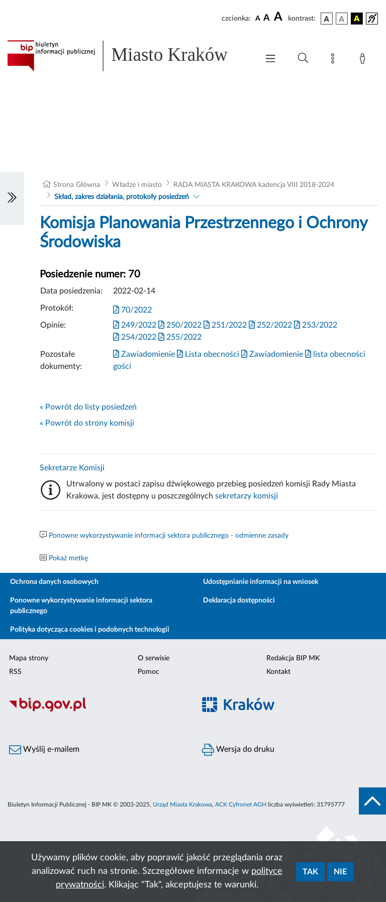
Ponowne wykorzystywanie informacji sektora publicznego (81, 606)
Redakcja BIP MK (293, 658)
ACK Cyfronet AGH (240, 804)
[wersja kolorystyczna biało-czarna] (341, 18)
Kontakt (278, 671)
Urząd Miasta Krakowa (182, 804)
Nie (340, 872)
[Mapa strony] (335, 60)
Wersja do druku (238, 750)
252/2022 (270, 325)
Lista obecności (208, 354)
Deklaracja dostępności (239, 600)
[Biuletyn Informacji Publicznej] (96, 710)
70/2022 (132, 310)
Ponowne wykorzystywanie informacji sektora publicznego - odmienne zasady (168, 535)
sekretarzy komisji (246, 496)
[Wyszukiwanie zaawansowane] (303, 58)
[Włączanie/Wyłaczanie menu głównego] (270, 59)
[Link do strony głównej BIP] (128, 56)
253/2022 (315, 325)
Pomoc (148, 671)
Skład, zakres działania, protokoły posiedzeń (121, 197)
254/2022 (134, 337)
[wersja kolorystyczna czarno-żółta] (356, 18)
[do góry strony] (372, 801)
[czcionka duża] (279, 17)
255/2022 (180, 337)
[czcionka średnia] (266, 18)
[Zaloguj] (364, 60)
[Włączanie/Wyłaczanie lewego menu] (12, 198)
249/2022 (134, 325)
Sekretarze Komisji (72, 468)
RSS (15, 671)
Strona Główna (76, 184)
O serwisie (153, 658)
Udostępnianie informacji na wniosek (260, 581)
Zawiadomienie (144, 354)
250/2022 (180, 325)
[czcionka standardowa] (257, 18)
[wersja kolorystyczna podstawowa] (326, 18)
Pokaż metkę (68, 558)
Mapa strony (28, 658)
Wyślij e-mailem (44, 750)
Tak (310, 872)
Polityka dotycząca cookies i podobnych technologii (89, 629)
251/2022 (225, 325)
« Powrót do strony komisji (87, 423)
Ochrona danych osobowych (54, 581)
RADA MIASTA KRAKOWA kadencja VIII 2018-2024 (253, 184)
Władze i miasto (137, 184)
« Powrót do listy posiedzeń (88, 407)
